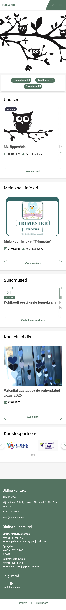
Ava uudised (33, 171)
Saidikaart (42, 603)
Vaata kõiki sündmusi (33, 320)
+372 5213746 (11, 511)
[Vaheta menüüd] (61, 5)
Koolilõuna (46, 80)
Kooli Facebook (11, 585)
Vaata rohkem (33, 263)
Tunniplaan (22, 80)
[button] (32, 455)
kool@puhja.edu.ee (13, 517)
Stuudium (34, 87)
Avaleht (23, 603)
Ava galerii (33, 416)
